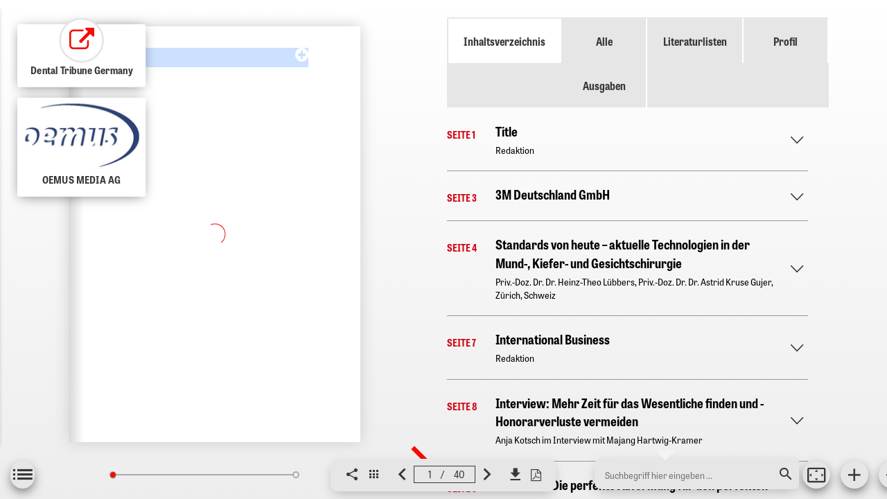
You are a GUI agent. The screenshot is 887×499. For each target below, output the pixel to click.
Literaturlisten (695, 41)
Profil (785, 41)
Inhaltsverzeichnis (504, 41)
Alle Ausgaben (604, 63)
